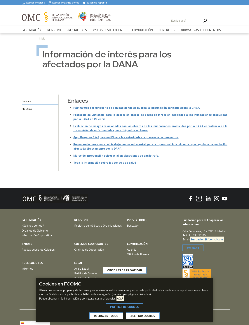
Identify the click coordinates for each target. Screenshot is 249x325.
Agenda (131, 249)
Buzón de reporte (94, 2)
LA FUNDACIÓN (31, 30)
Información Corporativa (37, 235)
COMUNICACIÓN (142, 30)
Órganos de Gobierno (35, 230)
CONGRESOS (167, 30)
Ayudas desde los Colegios (38, 249)
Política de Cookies (85, 273)
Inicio (42, 38)
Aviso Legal (81, 268)
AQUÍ (120, 298)
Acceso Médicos (33, 2)
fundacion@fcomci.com (207, 239)
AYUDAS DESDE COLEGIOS (109, 30)
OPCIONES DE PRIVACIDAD (124, 270)
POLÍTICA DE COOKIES (124, 307)
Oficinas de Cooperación (89, 249)
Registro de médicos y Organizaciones (98, 225)
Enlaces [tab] (26, 101)
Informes (27, 268)
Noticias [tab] (27, 108)
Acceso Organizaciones (63, 2)
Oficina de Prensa (138, 254)
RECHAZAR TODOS (106, 316)
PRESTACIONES (77, 30)
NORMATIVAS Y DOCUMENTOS (201, 30)
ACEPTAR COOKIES (142, 316)
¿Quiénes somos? (33, 225)
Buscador (133, 225)
